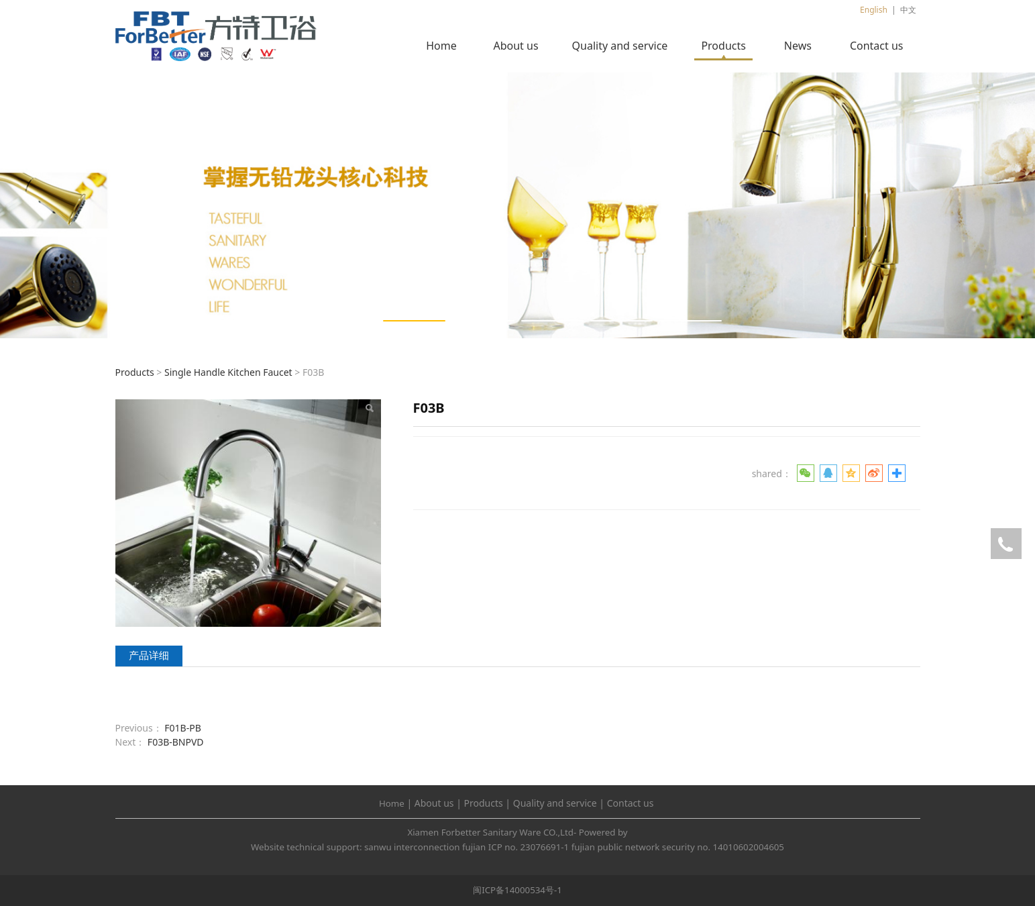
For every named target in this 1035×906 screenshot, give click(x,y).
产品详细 (149, 655)
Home (441, 45)
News (798, 45)
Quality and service (620, 45)
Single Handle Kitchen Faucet (228, 372)
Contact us (877, 45)
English (873, 9)
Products (723, 45)
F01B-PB (182, 727)
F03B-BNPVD (176, 742)
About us (515, 45)
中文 (908, 9)
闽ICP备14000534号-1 (517, 890)
